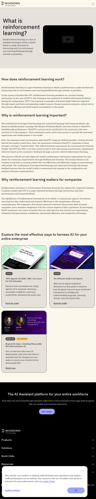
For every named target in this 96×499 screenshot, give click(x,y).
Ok (76, 490)
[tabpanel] (48, 38)
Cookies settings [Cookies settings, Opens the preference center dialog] (12, 490)
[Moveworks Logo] (10, 4)
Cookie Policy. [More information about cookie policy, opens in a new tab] (49, 481)
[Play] (68, 39)
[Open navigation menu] (93, 4)
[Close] (81, 470)
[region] (44, 481)
